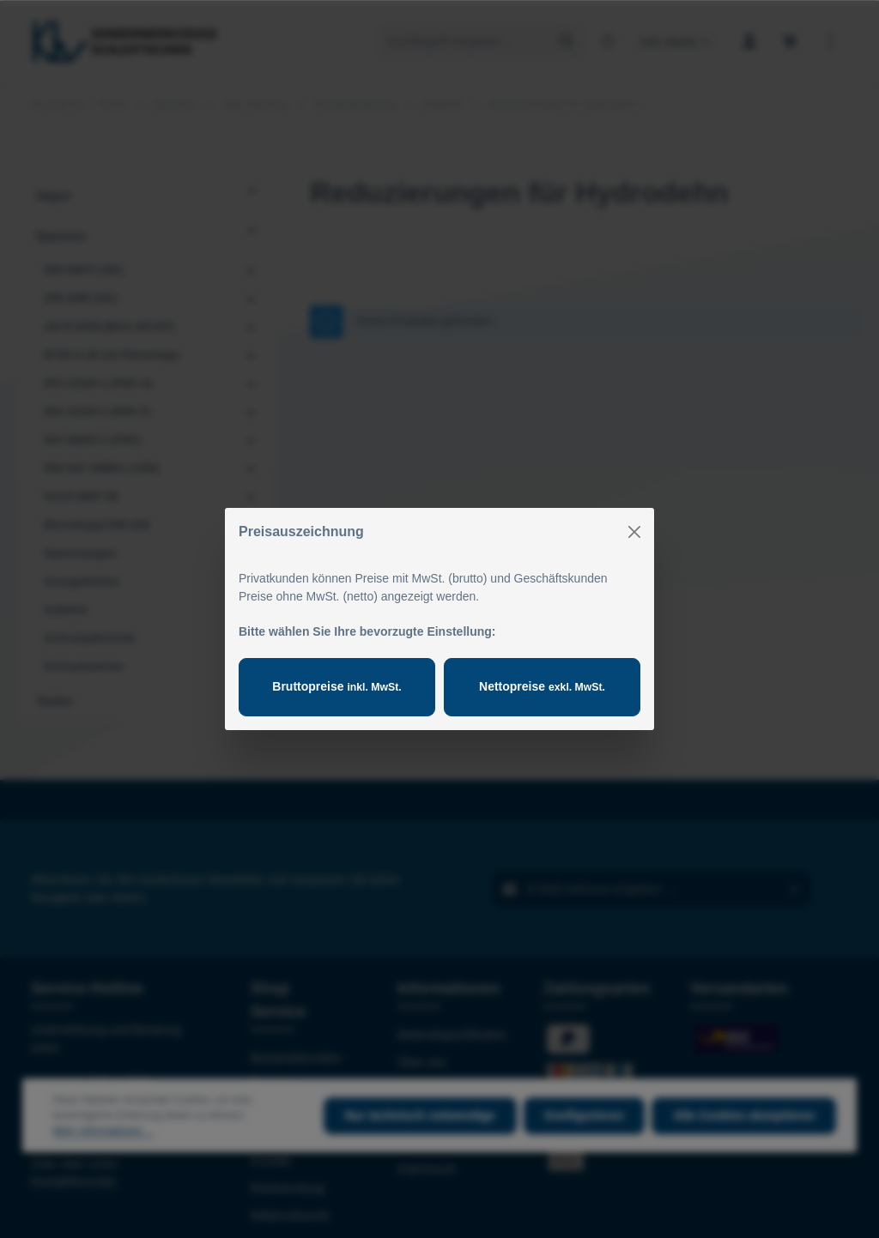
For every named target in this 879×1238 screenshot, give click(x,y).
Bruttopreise (336, 686)
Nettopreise (542, 686)
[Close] (634, 532)
